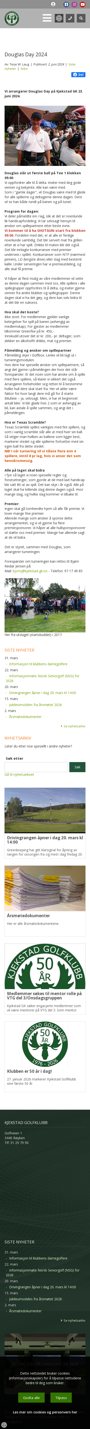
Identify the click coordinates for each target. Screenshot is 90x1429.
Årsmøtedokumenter (25, 716)
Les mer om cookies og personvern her (45, 1412)
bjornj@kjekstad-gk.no (30, 571)
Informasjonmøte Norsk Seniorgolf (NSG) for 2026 (42, 678)
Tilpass (61, 1397)
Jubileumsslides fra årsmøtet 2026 (35, 704)
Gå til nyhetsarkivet (19, 774)
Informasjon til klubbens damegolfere (38, 664)
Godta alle (31, 1397)
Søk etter (14, 758)
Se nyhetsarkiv (74, 726)
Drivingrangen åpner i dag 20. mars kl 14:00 (42, 692)
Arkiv (24, 68)
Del (78, 75)
